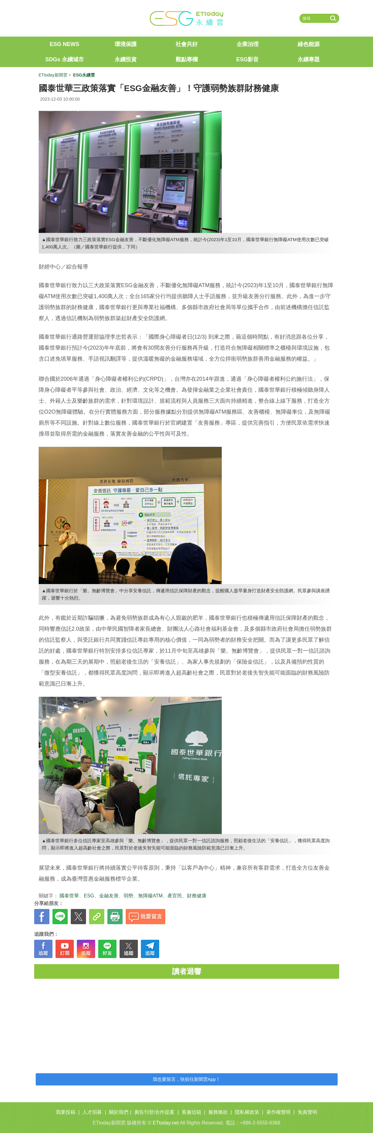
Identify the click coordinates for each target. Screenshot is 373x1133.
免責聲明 (307, 1112)
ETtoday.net (166, 1122)
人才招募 (92, 1112)
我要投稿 (65, 1112)
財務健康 (196, 895)
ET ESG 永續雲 (187, 18)
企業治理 (248, 44)
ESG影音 (247, 59)
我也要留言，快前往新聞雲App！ (187, 1079)
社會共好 (187, 44)
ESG (89, 895)
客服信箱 (191, 1112)
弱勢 (128, 895)
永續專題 (309, 59)
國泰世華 (69, 895)
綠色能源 (309, 44)
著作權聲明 (278, 1112)
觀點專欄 (187, 59)
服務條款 (218, 1112)
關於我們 (118, 1112)
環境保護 (126, 44)
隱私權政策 (247, 1112)
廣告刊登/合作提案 (154, 1112)
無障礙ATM (150, 895)
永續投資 (126, 59)
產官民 (174, 895)
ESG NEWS (64, 44)
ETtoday (58, 18)
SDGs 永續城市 (64, 59)
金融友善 (109, 895)
